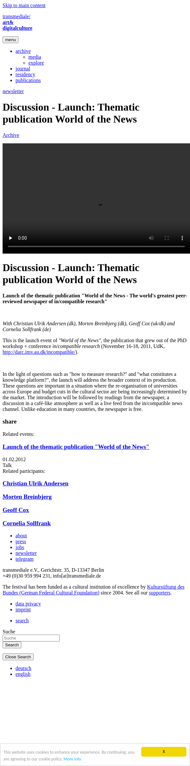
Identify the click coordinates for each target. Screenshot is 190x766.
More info (72, 759)
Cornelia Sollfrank (27, 523)
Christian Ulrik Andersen (36, 483)
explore (36, 63)
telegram (25, 559)
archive (23, 51)
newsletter (13, 91)
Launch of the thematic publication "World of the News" (76, 446)
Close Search (18, 656)
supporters (160, 592)
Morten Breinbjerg (27, 496)
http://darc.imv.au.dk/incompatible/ (39, 352)
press (21, 541)
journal (23, 68)
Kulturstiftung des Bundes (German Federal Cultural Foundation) (94, 589)
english (23, 674)
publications (28, 80)
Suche (9, 631)
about (21, 535)
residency (25, 74)
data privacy (28, 603)
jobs (20, 547)
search (22, 620)
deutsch (23, 668)
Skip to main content (24, 5)
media (34, 57)
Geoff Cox (16, 510)
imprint (23, 609)
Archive (11, 135)
